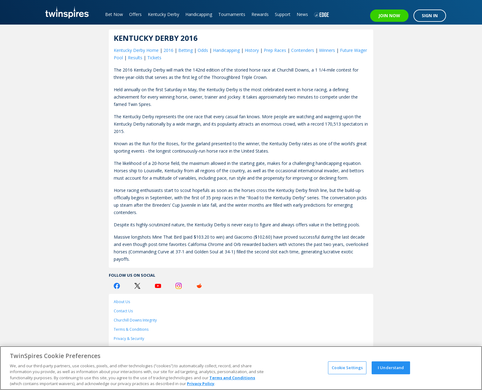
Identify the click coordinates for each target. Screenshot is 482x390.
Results (135, 57)
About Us (122, 301)
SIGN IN (430, 15)
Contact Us (123, 311)
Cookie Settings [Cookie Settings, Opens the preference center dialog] (347, 367)
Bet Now (114, 14)
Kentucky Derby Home (136, 50)
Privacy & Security (129, 338)
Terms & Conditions (131, 329)
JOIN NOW (389, 15)
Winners (327, 50)
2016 (168, 50)
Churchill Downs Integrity (135, 320)
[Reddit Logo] (199, 286)
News (302, 14)
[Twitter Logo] (137, 286)
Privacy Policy (200, 383)
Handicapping (198, 14)
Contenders (302, 50)
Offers (135, 14)
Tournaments (231, 14)
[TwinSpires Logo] (65, 12)
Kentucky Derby (163, 14)
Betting (185, 50)
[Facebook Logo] (117, 286)
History (252, 50)
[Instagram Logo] (179, 286)
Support (282, 14)
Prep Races (275, 50)
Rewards (260, 14)
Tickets (154, 57)
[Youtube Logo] (158, 286)
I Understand (391, 367)
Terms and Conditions (232, 377)
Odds (203, 50)
